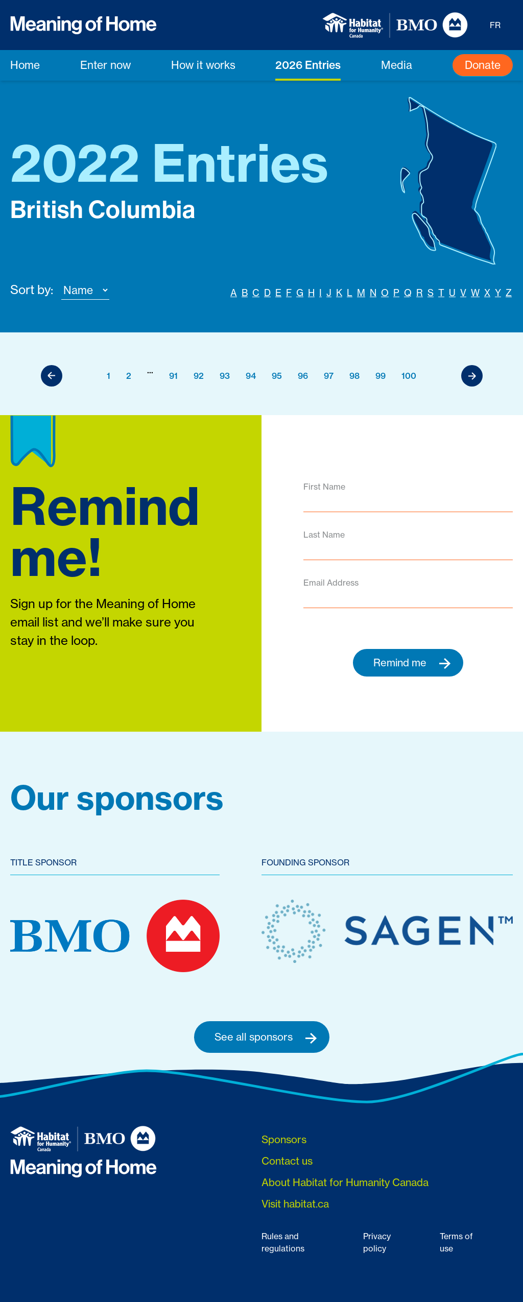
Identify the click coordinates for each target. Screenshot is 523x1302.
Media (396, 64)
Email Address (331, 582)
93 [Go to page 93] (225, 376)
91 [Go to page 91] (173, 376)
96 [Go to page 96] (303, 376)
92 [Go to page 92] (199, 376)
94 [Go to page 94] (251, 376)
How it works (203, 64)
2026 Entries (308, 64)
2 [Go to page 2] (128, 376)
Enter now (105, 64)
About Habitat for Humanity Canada (345, 1182)
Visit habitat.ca (295, 1204)
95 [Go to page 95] (277, 376)
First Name (324, 486)
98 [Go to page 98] (354, 376)
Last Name (324, 534)
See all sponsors (266, 1037)
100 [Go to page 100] (408, 376)
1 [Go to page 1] (108, 376)
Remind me (412, 662)
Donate (483, 64)
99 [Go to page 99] (380, 376)
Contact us (287, 1161)
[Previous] (51, 376)
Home (25, 64)
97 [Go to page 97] (329, 376)
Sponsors (284, 1140)
